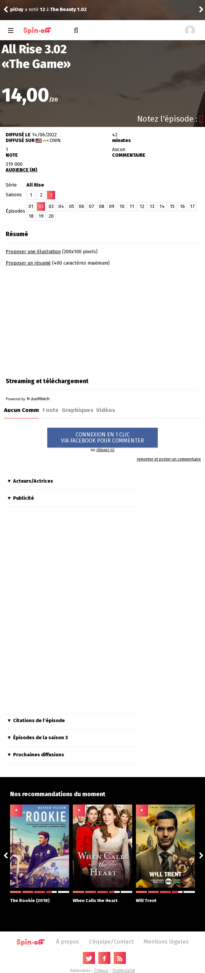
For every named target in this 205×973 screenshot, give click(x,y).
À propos (67, 941)
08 (101, 206)
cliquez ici (105, 449)
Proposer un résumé (28, 263)
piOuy (16, 9)
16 (182, 206)
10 (121, 206)
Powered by (27, 399)
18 (31, 216)
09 (111, 206)
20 (51, 216)
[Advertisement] (62, 319)
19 (41, 216)
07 (91, 206)
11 (132, 206)
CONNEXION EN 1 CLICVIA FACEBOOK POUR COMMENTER (102, 437)
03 (51, 206)
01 (31, 206)
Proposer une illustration (33, 252)
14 (162, 206)
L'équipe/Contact (111, 941)
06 (81, 206)
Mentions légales (166, 941)
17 (192, 206)
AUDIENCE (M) (21, 170)
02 (41, 206)
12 (142, 206)
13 (152, 206)
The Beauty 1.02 (68, 9)
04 (61, 206)
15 (172, 206)
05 (71, 206)
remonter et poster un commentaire (169, 459)
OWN (55, 140)
